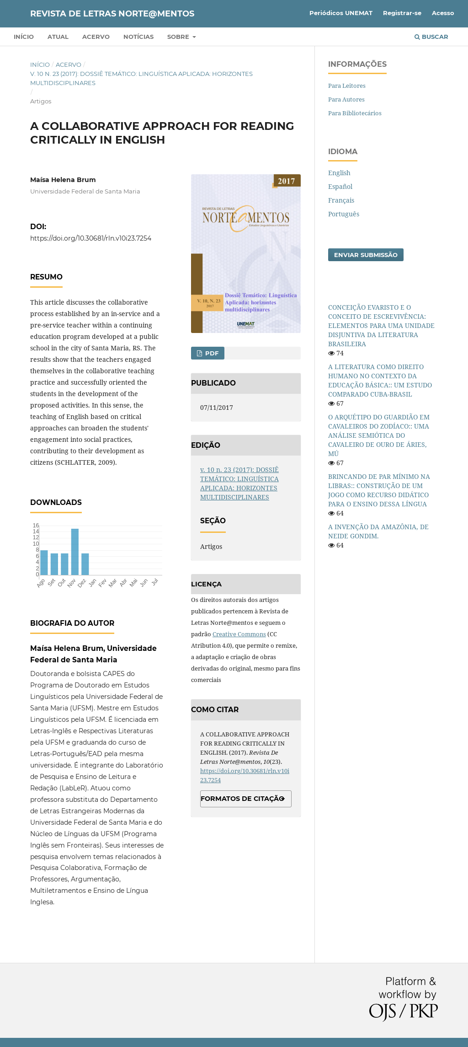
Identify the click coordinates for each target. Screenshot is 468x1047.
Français (341, 200)
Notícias (138, 36)
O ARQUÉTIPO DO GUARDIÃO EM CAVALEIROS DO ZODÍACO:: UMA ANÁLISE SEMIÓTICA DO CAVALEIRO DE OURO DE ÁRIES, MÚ (379, 435)
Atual (58, 36)
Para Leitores (347, 85)
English (339, 172)
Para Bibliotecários (355, 113)
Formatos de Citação (242, 799)
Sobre (179, 36)
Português (343, 213)
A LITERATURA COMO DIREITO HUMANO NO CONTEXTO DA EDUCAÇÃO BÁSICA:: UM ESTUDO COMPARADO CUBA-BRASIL (380, 380)
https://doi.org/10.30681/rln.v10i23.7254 (90, 238)
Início (24, 36)
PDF (210, 353)
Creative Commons (239, 634)
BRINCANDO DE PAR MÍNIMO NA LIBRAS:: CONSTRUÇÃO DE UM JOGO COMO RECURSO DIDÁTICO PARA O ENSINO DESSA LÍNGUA (379, 490)
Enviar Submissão (366, 254)
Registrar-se (402, 12)
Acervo (96, 36)
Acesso (443, 12)
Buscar (431, 36)
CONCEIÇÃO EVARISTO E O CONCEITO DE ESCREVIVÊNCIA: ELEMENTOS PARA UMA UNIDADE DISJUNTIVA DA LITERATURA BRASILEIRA (381, 325)
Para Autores (346, 99)
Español (340, 186)
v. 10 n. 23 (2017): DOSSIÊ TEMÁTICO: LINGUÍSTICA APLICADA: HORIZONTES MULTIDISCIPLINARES (141, 78)
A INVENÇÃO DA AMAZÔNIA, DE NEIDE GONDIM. (378, 531)
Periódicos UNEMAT (340, 12)
